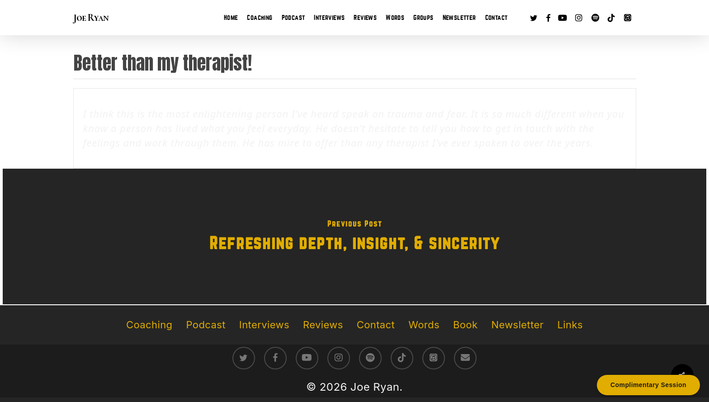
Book (465, 325)
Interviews (264, 325)
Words (424, 325)
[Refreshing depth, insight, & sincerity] (354, 236)
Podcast (206, 325)
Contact (376, 325)
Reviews (323, 325)
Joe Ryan (91, 18)
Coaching (149, 325)
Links (569, 325)
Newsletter (517, 325)
